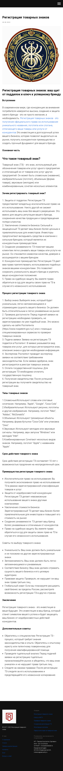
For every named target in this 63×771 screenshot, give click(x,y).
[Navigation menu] (59, 4)
